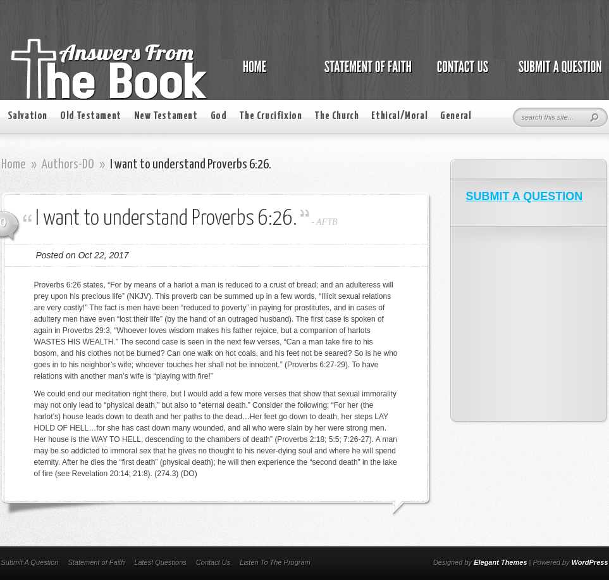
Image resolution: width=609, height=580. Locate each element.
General (455, 116)
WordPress (590, 562)
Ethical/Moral (399, 116)
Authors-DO (68, 164)
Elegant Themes (500, 562)
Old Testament (90, 116)
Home (13, 164)
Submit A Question (30, 562)
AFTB (326, 222)
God (219, 116)
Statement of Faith (96, 562)
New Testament (166, 116)
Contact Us (213, 562)
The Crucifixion (270, 116)
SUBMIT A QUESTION (524, 196)
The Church (336, 116)
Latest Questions (160, 562)
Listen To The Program (275, 562)
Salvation (27, 116)
